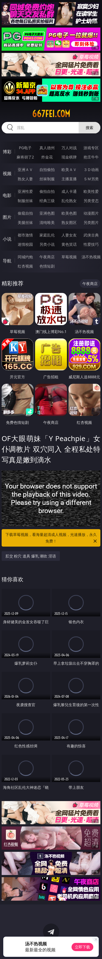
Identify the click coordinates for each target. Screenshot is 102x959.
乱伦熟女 (69, 200)
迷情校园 (25, 244)
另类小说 (47, 244)
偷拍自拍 (47, 191)
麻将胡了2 (25, 157)
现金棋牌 (69, 157)
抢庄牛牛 (91, 157)
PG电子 (25, 147)
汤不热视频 (91, 256)
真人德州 (47, 147)
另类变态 (91, 200)
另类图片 (91, 222)
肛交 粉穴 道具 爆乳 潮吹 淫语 (30, 556)
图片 (7, 217)
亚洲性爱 (25, 191)
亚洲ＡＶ (25, 169)
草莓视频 (69, 256)
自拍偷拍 (47, 169)
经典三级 (47, 200)
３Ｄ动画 (91, 169)
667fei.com (51, 113)
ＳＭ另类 (91, 178)
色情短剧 (47, 266)
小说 (7, 239)
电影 (7, 195)
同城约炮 (25, 256)
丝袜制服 (47, 178)
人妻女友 (69, 235)
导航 (7, 261)
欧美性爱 (91, 191)
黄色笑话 (69, 244)
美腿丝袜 (25, 222)
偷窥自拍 (25, 213)
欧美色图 (69, 213)
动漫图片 (91, 213)
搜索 (89, 127)
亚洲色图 (47, 213)
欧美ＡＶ (69, 169)
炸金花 (47, 157)
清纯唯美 (47, 222)
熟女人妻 (25, 178)
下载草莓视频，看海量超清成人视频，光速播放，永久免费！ (51, 538)
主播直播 (69, 178)
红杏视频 (25, 266)
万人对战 (69, 147)
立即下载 (82, 946)
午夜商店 (47, 256)
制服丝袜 (25, 200)
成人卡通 (69, 191)
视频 (7, 173)
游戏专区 (91, 147)
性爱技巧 (91, 244)
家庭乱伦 (47, 235)
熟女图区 (69, 222)
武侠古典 (91, 235)
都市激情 (25, 235)
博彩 (7, 152)
